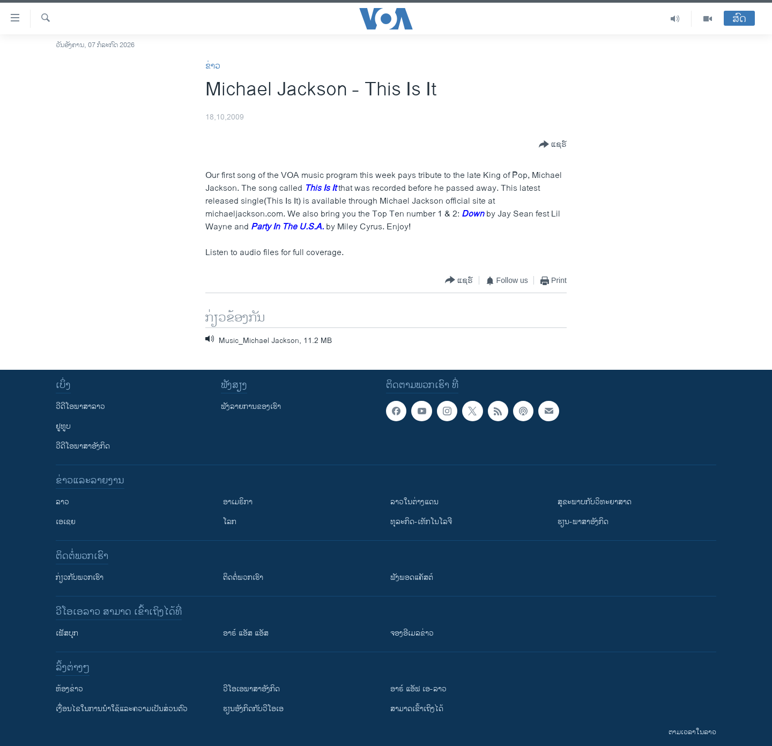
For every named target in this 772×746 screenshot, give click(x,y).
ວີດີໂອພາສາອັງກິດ (83, 446)
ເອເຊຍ (66, 521)
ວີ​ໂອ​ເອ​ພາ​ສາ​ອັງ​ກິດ (251, 689)
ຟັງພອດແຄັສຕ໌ (411, 577)
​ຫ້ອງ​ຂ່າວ (69, 689)
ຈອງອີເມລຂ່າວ (412, 633)
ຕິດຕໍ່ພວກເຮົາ (243, 577)
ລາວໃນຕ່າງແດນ (414, 502)
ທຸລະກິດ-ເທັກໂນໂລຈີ (421, 521)
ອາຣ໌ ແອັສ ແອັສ (246, 633)
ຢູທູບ (63, 426)
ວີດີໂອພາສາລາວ (80, 406)
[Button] (553, 144)
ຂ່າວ (212, 66)
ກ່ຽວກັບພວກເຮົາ (79, 577)
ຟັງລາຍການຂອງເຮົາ (251, 406)
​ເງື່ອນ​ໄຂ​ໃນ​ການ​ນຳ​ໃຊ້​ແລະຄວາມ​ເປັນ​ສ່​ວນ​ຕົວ (122, 708)
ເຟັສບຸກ (67, 633)
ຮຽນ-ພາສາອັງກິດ (583, 521)
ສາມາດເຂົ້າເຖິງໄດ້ (416, 708)
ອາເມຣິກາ (238, 502)
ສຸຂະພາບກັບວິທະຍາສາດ (595, 502)
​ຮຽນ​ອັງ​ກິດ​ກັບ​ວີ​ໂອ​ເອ (253, 708)
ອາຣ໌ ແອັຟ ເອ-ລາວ (418, 689)
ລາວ (62, 502)
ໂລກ (229, 521)
